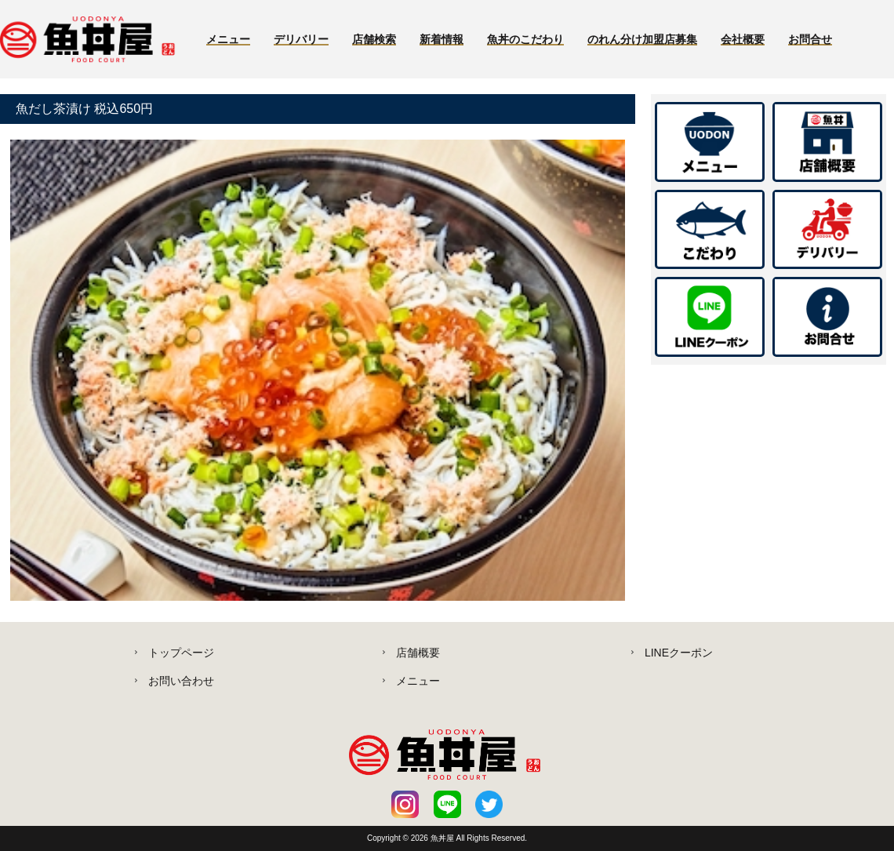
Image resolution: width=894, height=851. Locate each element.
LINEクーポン (679, 652)
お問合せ (810, 39)
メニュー (228, 39)
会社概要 (743, 39)
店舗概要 (418, 652)
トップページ (181, 652)
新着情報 (441, 39)
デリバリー (301, 39)
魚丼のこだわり (525, 39)
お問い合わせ (181, 681)
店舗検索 (374, 39)
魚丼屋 (443, 838)
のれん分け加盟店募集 (642, 39)
